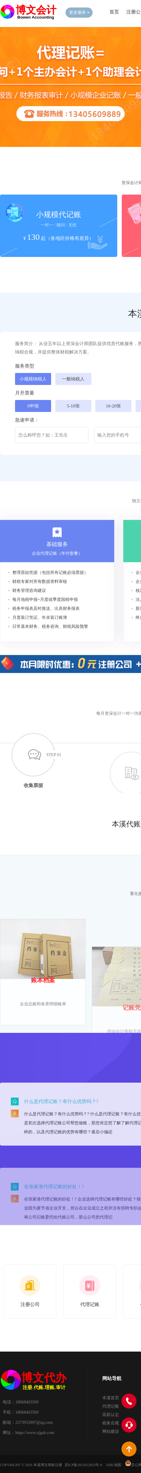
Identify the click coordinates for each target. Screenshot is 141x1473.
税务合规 (110, 1423)
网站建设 (110, 1431)
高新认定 (110, 1414)
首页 (114, 11)
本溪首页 (110, 1398)
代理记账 (110, 1406)
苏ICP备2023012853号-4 (83, 1465)
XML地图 (113, 1465)
